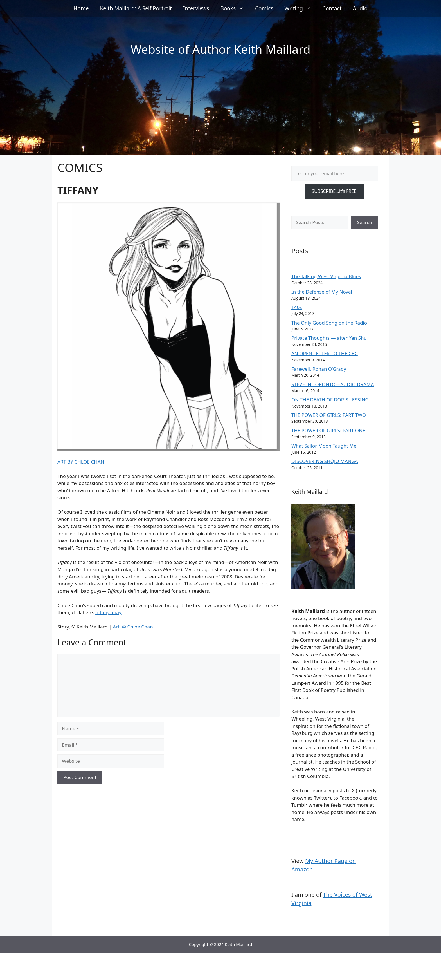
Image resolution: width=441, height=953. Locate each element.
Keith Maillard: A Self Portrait (136, 8)
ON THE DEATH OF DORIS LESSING (330, 399)
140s (296, 307)
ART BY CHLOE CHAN (80, 461)
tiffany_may (108, 612)
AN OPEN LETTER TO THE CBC (324, 353)
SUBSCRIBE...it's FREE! (335, 191)
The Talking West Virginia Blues (326, 276)
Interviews (196, 8)
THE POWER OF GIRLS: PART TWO (328, 415)
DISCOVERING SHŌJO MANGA (324, 461)
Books (235, 8)
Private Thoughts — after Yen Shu (329, 338)
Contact (332, 8)
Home (81, 8)
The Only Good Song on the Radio (329, 322)
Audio (360, 8)
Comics (264, 8)
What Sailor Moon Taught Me (323, 445)
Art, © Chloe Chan (133, 626)
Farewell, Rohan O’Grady (318, 369)
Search (364, 222)
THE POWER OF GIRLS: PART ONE (328, 430)
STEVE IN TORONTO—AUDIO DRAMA (332, 384)
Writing (301, 8)
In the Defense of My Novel (321, 291)
